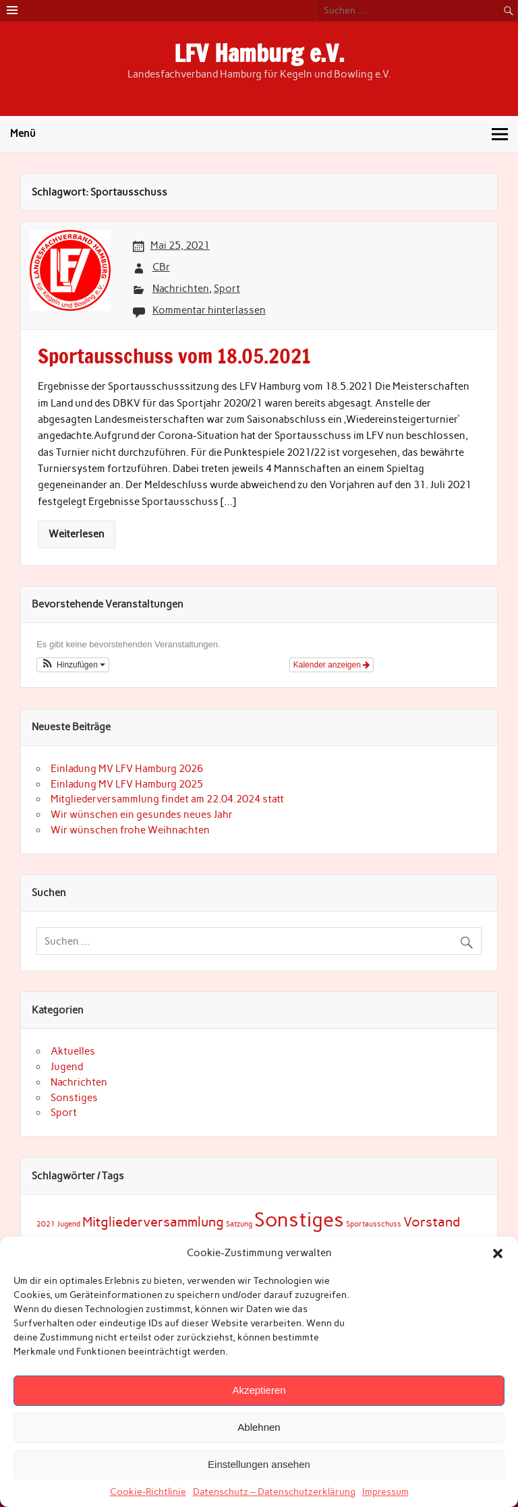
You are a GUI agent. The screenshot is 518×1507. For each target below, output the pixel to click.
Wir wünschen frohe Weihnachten (130, 830)
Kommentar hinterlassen (209, 310)
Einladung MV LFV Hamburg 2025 (127, 784)
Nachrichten (180, 289)
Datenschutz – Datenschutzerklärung (274, 1492)
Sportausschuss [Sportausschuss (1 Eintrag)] (373, 1224)
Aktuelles (73, 1051)
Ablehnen (258, 1427)
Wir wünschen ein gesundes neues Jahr (142, 814)
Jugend (67, 1067)
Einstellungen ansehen (259, 1464)
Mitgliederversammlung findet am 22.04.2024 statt (167, 799)
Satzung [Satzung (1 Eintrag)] (239, 1224)
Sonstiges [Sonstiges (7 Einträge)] (299, 1219)
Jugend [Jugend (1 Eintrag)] (68, 1224)
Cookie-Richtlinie (148, 1492)
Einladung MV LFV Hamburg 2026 (127, 769)
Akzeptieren (258, 1390)
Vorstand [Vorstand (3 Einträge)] (431, 1222)
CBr (161, 267)
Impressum (385, 1492)
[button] (498, 1253)
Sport (227, 289)
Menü (23, 133)
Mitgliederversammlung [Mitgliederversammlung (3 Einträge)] (153, 1222)
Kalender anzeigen (331, 665)
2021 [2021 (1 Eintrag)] (45, 1224)
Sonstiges (74, 1098)
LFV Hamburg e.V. (259, 53)
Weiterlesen (77, 534)
